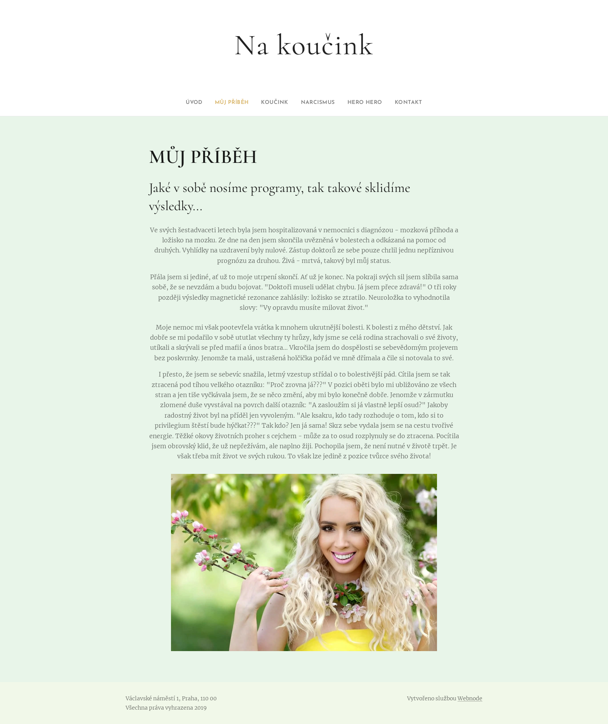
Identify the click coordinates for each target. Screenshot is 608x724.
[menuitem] (183, 102)
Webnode (470, 698)
